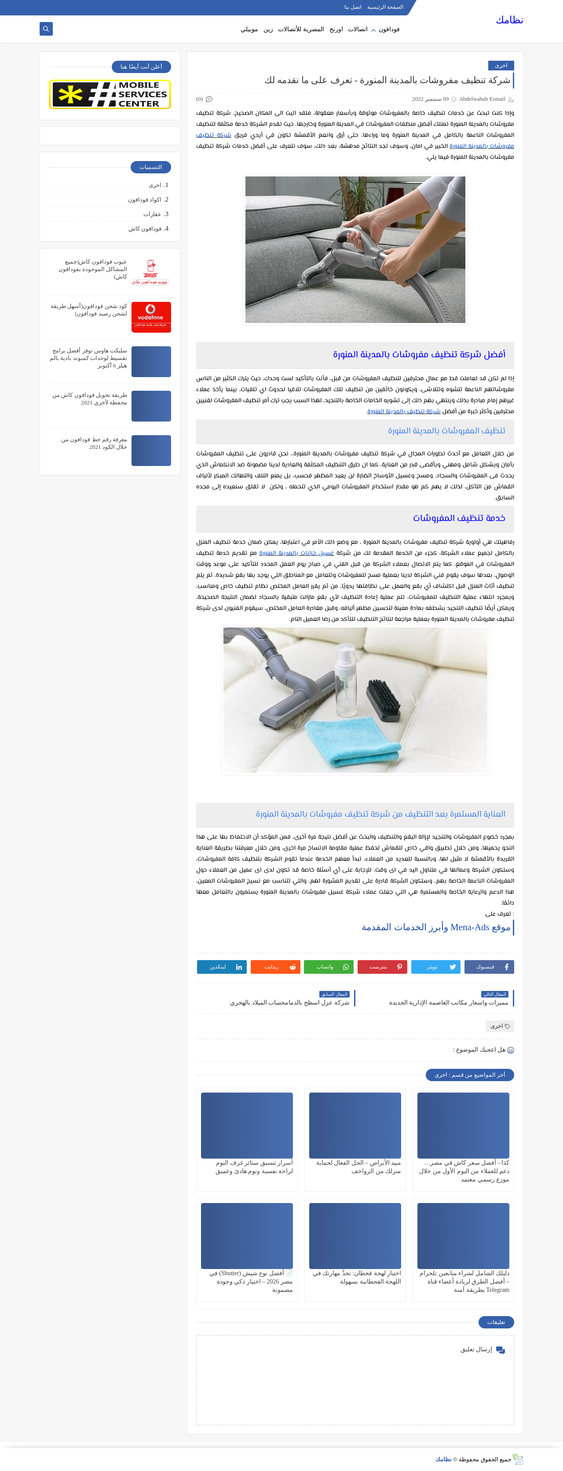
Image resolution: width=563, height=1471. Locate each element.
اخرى (501, 65)
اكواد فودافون (144, 199)
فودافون (389, 29)
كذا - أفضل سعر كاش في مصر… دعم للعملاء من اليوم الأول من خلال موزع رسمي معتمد (464, 1171)
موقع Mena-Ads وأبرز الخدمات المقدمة (436, 927)
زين (268, 29)
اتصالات (358, 29)
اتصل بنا (353, 7)
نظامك (509, 20)
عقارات (152, 214)
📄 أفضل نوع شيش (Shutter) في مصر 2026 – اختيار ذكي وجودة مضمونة (251, 1281)
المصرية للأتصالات (301, 29)
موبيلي (249, 29)
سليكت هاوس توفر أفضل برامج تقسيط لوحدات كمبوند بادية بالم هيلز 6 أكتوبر (88, 358)
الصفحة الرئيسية (385, 7)
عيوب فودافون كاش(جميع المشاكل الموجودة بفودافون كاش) (93, 269)
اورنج (336, 29)
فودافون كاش (144, 228)
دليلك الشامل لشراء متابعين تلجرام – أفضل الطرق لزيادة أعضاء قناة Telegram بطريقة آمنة (464, 1281)
